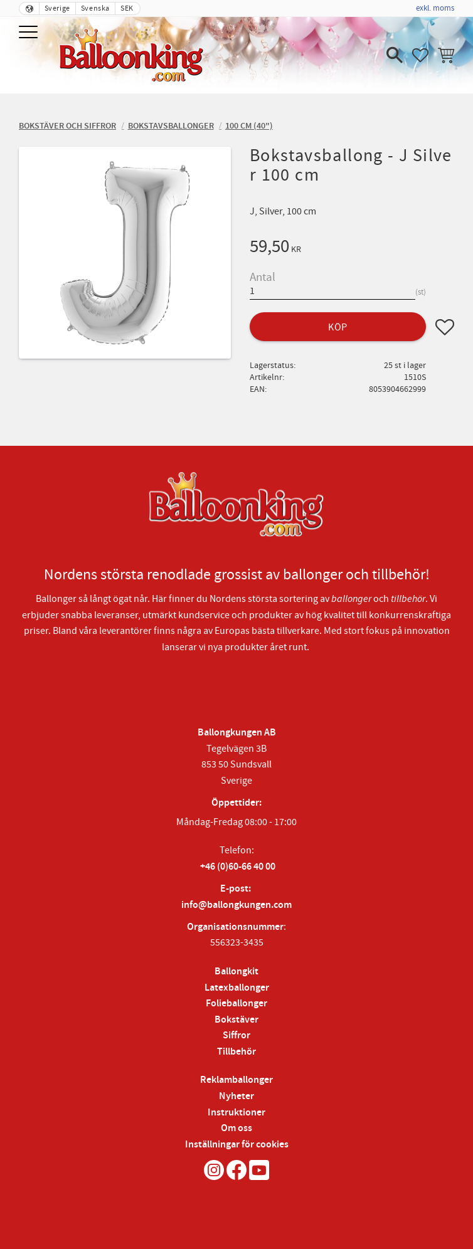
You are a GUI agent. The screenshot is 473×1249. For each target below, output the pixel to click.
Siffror (236, 1035)
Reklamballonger (236, 1080)
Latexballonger (237, 987)
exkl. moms (435, 8)
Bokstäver (236, 1019)
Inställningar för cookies (237, 1144)
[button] (30, 33)
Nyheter (236, 1096)
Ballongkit (236, 971)
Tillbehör (236, 1051)
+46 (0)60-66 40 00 (237, 866)
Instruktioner (236, 1112)
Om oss (236, 1128)
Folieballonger (236, 1003)
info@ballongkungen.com (236, 905)
